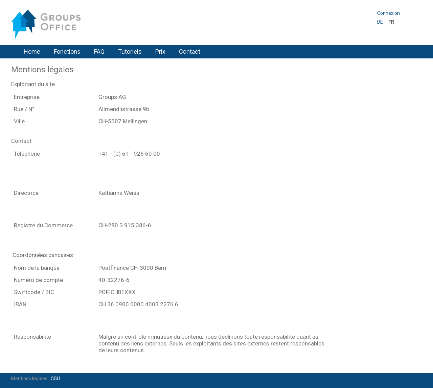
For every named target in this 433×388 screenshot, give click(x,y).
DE (380, 22)
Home (32, 51)
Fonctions (67, 51)
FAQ (99, 51)
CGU (55, 378)
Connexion (388, 13)
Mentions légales (29, 378)
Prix (160, 51)
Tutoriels (130, 51)
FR (391, 22)
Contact (189, 51)
